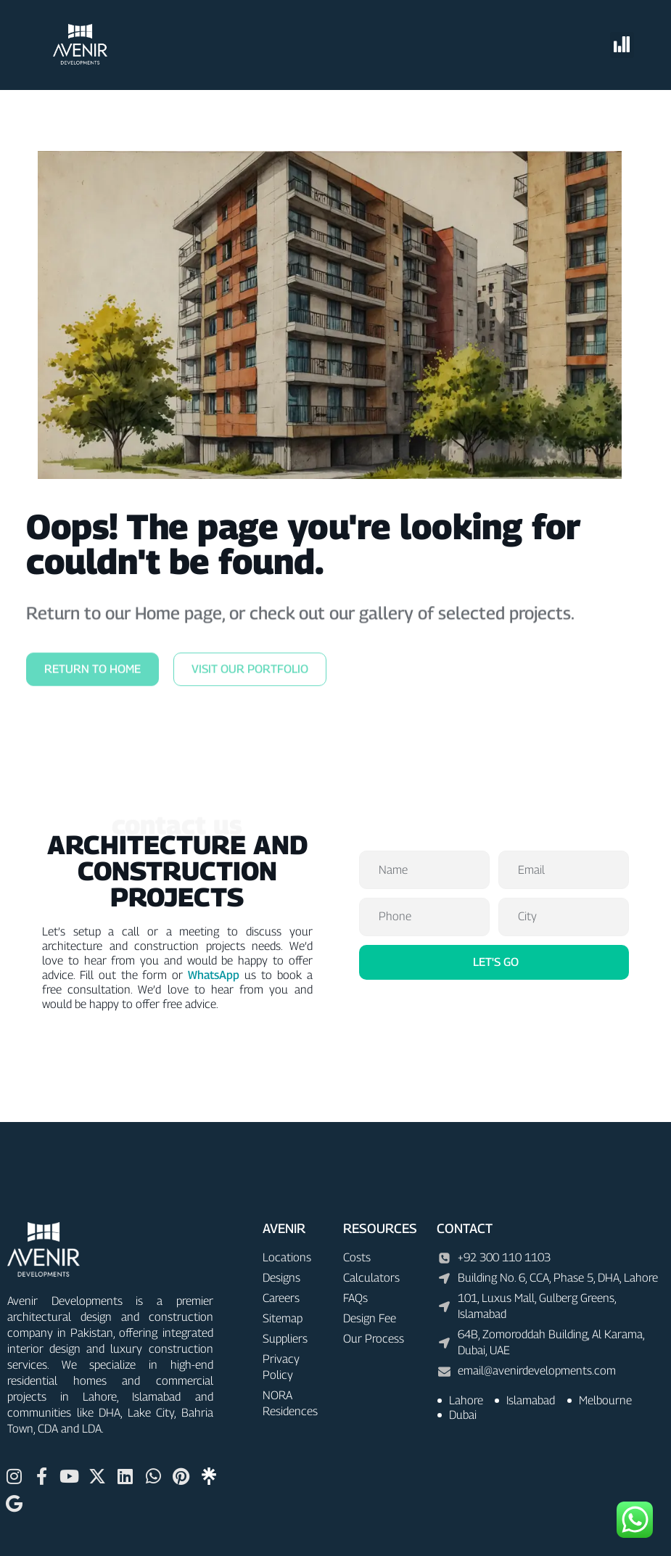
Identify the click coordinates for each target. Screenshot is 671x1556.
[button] (622, 45)
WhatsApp (213, 975)
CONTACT (465, 1228)
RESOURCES (380, 1228)
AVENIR (284, 1228)
